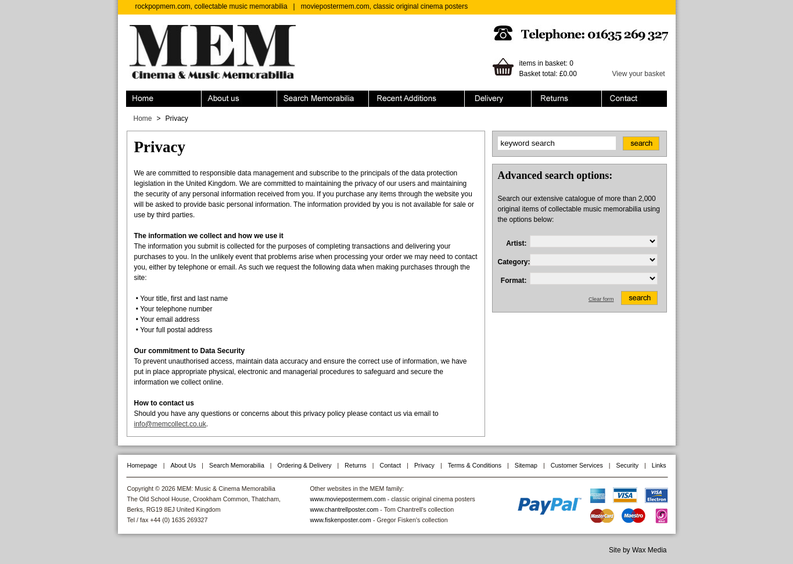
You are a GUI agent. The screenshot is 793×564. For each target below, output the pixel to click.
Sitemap (526, 465)
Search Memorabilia (323, 99)
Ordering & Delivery (498, 99)
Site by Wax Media (638, 550)
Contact (634, 99)
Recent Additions (417, 99)
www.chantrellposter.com (344, 509)
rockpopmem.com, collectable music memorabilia (211, 6)
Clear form (601, 299)
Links (659, 465)
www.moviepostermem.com (348, 498)
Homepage (142, 465)
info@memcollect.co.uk (170, 424)
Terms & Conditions (474, 465)
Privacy (424, 465)
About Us (183, 465)
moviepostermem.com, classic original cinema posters (384, 6)
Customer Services (577, 465)
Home (164, 99)
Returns (567, 99)
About (239, 99)
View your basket (638, 74)
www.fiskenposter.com (340, 519)
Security (627, 465)
